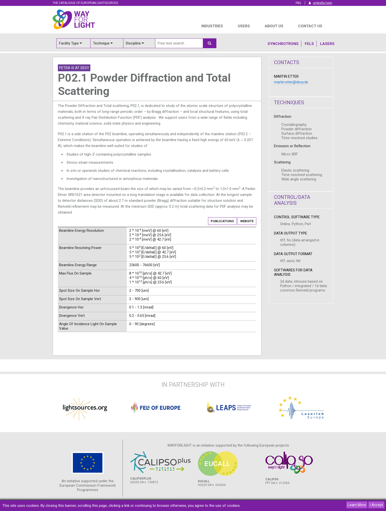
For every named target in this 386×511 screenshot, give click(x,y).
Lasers (327, 44)
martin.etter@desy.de (291, 82)
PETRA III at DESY (74, 68)
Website (247, 221)
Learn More (357, 505)
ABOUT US (274, 26)
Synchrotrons (283, 44)
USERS (244, 26)
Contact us (310, 26)
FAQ (298, 3)
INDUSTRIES (212, 26)
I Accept (376, 505)
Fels (309, 44)
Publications (222, 221)
